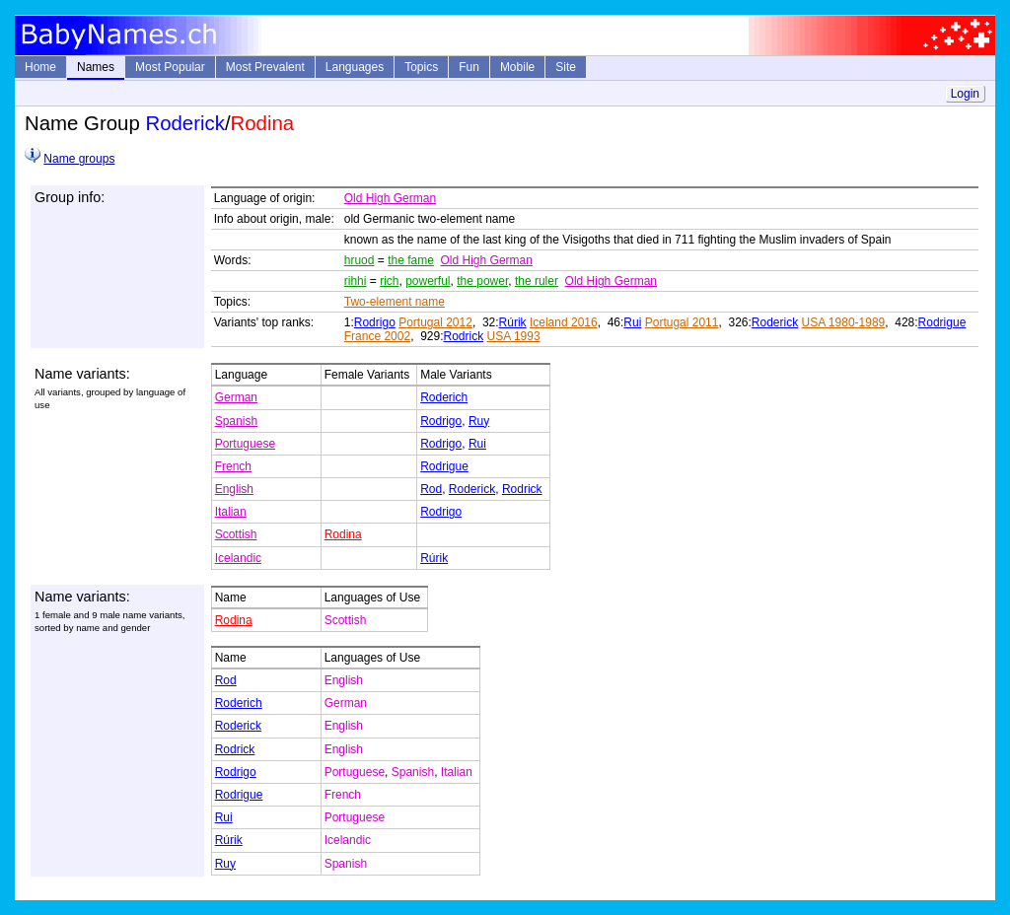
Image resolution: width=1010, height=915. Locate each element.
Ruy (479, 421)
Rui (632, 322)
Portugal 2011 (682, 322)
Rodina (343, 534)
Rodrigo (375, 322)
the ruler (536, 281)
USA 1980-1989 (844, 322)
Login (965, 94)
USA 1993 (514, 336)
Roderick (775, 322)
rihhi (355, 281)
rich (389, 281)
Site (565, 67)
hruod (359, 260)
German (236, 397)
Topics (421, 67)
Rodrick (464, 336)
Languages (354, 67)
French (233, 466)
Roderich (444, 397)
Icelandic (238, 558)
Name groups (78, 159)
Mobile (517, 67)
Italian (231, 512)
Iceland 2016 (564, 322)
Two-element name (394, 302)
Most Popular (170, 67)
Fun (469, 67)
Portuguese (245, 444)
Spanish (236, 421)
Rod (431, 489)
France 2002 (377, 336)
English (234, 489)
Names (95, 67)
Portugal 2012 (435, 322)
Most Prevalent (265, 67)
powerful (427, 281)
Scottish (236, 534)
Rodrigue (942, 322)
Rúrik (513, 322)
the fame (411, 260)
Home (40, 67)
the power (482, 281)
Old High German (390, 198)
